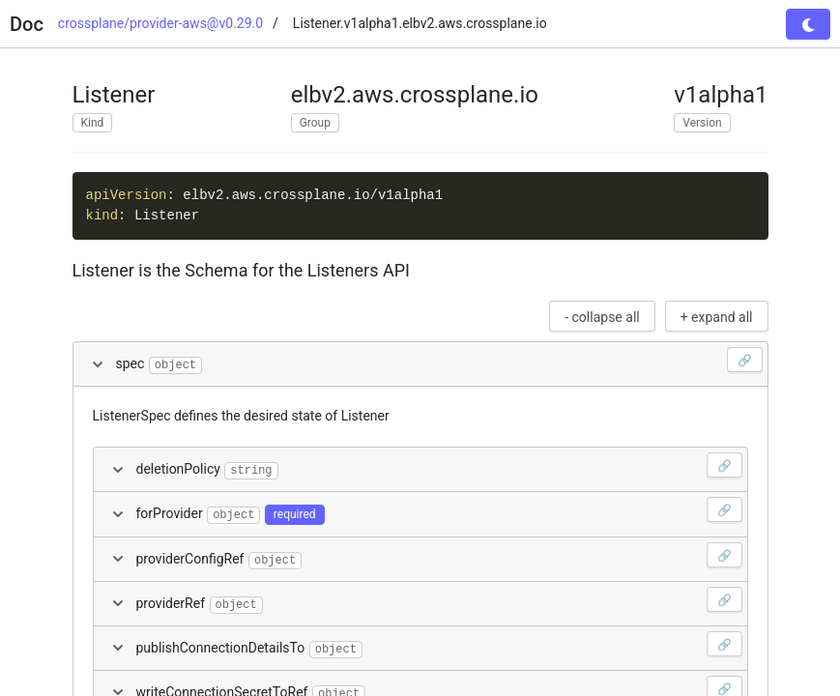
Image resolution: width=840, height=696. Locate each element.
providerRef (439, 600)
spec (439, 360)
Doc (26, 24)
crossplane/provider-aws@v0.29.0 (160, 23)
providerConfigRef (439, 555)
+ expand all (717, 317)
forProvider (439, 510)
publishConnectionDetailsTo (439, 644)
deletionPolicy (439, 465)
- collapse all (602, 317)
